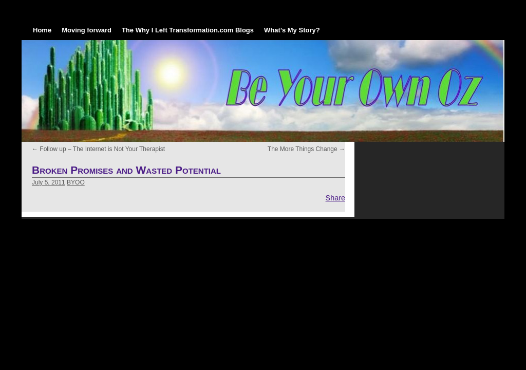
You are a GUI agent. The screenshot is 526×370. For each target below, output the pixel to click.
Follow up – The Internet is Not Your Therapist (98, 149)
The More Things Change (306, 149)
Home (42, 30)
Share (335, 198)
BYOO (76, 182)
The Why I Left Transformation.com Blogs (188, 30)
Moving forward (86, 30)
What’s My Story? (292, 30)
